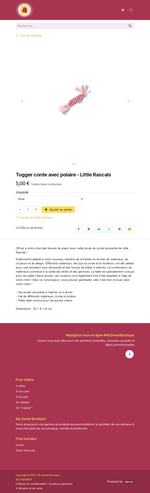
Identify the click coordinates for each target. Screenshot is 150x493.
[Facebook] (78, 229)
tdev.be (129, 481)
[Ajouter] (36, 209)
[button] (22, 101)
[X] (89, 229)
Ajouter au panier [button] (58, 209)
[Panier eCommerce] (122, 10)
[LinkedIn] (99, 229)
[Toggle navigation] (130, 10)
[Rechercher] (130, 26)
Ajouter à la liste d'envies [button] (34, 217)
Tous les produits (29, 35)
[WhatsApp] (109, 229)
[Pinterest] (119, 229)
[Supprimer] (20, 209)
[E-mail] (129, 229)
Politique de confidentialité (31, 483)
